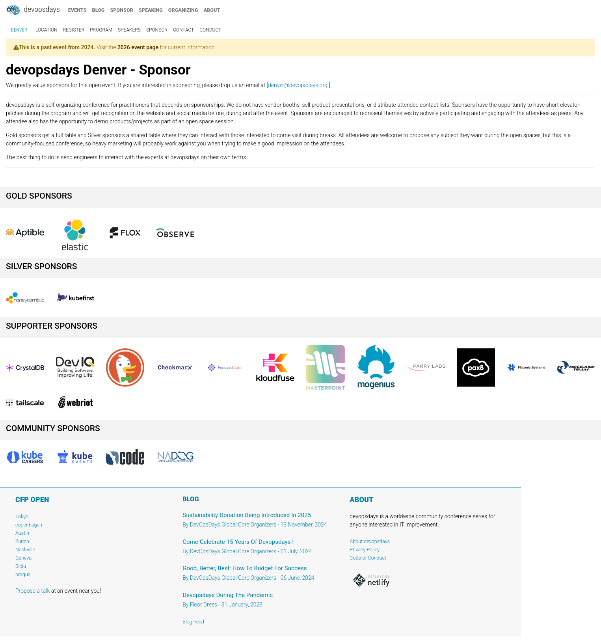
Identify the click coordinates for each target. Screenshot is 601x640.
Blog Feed (193, 622)
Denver (19, 30)
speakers (129, 30)
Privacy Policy (365, 550)
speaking (151, 10)
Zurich (22, 541)
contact (183, 30)
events (77, 10)
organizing (183, 10)
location (46, 30)
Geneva (23, 558)
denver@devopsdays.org (297, 85)
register (74, 30)
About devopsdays (370, 541)
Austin (22, 533)
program (101, 30)
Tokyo (21, 516)
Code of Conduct (368, 558)
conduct (210, 30)
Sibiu (20, 566)
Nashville (25, 550)
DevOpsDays (33, 10)
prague (22, 574)
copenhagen (28, 525)
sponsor (121, 10)
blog (98, 10)
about (212, 10)
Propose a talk (32, 591)
